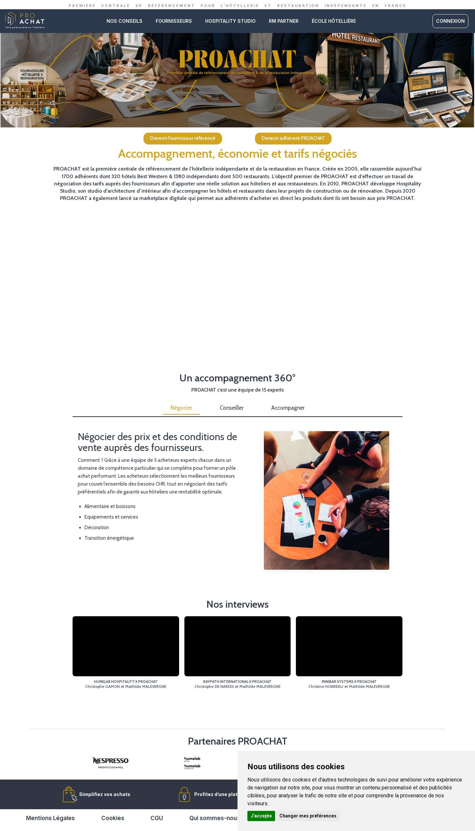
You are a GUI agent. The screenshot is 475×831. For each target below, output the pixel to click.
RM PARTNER (284, 21)
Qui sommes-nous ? (217, 818)
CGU (156, 818)
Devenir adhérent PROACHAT (293, 138)
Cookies (112, 818)
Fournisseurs (174, 21)
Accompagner (287, 407)
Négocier (181, 407)
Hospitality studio (230, 21)
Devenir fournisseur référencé (182, 138)
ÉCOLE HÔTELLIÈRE (334, 21)
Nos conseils (124, 21)
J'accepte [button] (261, 815)
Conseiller (231, 407)
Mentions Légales (50, 818)
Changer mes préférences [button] (307, 815)
